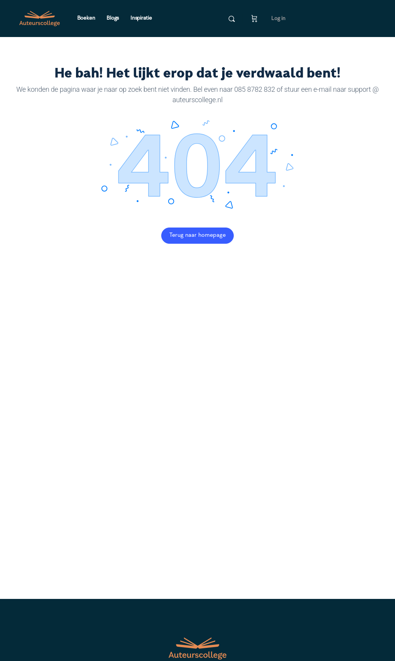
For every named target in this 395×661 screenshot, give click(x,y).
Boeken (86, 18)
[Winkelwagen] (254, 18)
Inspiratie (141, 18)
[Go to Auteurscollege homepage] (39, 18)
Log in (278, 18)
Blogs (112, 18)
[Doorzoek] (232, 19)
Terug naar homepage (197, 235)
